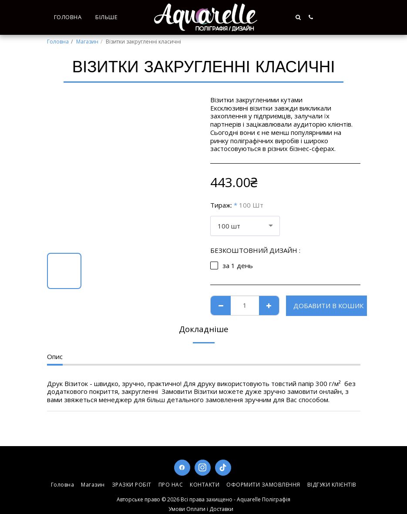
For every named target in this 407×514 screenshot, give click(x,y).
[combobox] (245, 226)
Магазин (87, 41)
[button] (338, 17)
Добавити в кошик (328, 305)
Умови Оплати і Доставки (200, 509)
